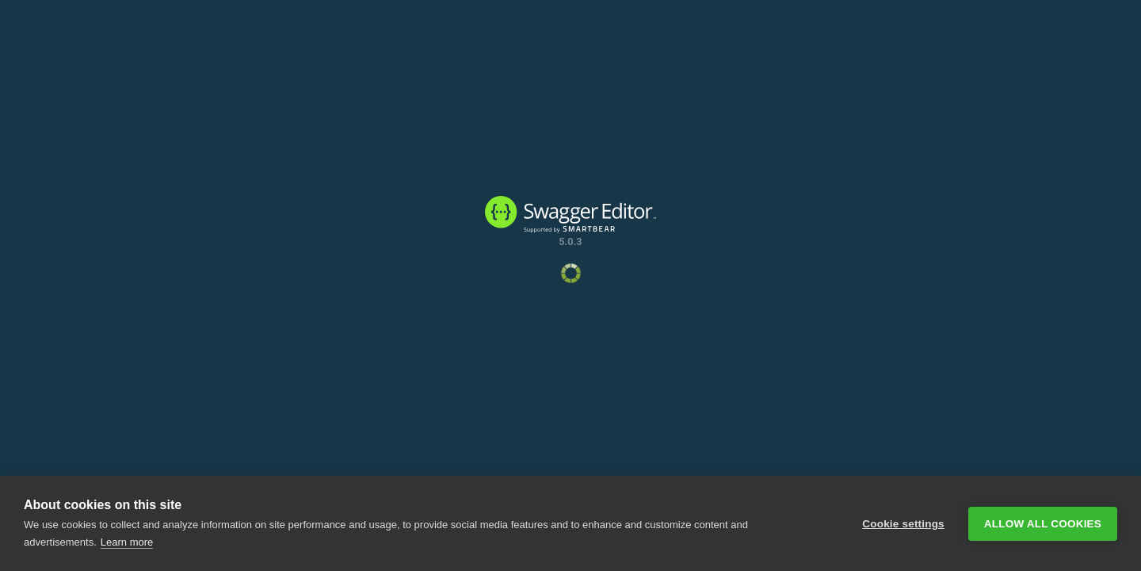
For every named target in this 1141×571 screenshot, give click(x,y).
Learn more (127, 542)
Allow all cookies (1042, 524)
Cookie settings (903, 524)
